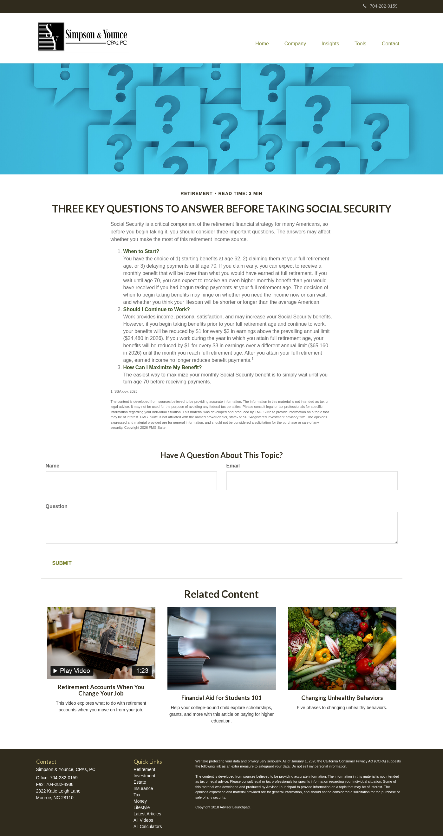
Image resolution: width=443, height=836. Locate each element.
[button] (293, 38)
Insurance (143, 788)
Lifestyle (142, 807)
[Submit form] (62, 563)
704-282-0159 (380, 6)
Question (57, 506)
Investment (144, 775)
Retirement (144, 769)
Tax (137, 794)
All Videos (143, 820)
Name (53, 465)
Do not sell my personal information (318, 766)
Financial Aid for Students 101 (221, 697)
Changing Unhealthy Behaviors (342, 697)
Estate (140, 782)
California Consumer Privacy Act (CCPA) (354, 761)
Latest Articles (147, 813)
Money (140, 801)
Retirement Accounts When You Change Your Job (101, 690)
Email (233, 465)
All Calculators (148, 826)
